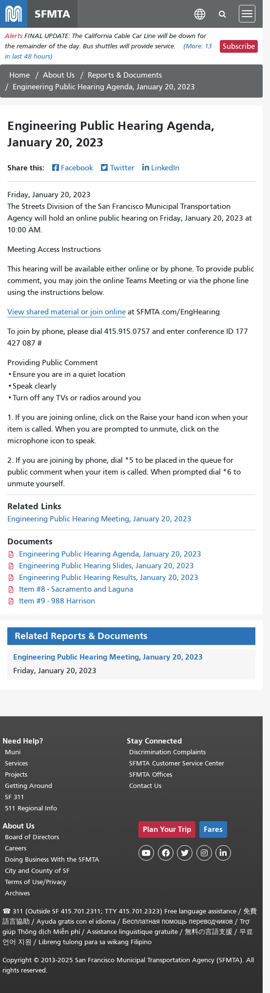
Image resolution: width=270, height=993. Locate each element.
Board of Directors (32, 837)
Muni (12, 752)
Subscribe (239, 46)
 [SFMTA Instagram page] (204, 853)
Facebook (77, 168)
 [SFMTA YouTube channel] (146, 853)
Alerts (13, 36)
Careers (15, 848)
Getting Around (28, 786)
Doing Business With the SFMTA (52, 859)
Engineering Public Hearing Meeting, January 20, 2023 (99, 519)
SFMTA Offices (150, 774)
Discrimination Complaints (167, 752)
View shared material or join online (66, 312)
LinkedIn (165, 168)
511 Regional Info (31, 808)
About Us (59, 75)
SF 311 (14, 797)
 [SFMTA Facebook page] (166, 853)
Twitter (122, 168)
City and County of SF (37, 871)
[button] (200, 13)
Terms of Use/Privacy (35, 882)
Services (16, 763)
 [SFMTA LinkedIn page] (223, 853)
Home (19, 75)
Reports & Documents (125, 75)
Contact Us (145, 786)
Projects (16, 774)
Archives (17, 893)
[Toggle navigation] (247, 13)
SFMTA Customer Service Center (176, 763)
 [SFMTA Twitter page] (185, 853)
